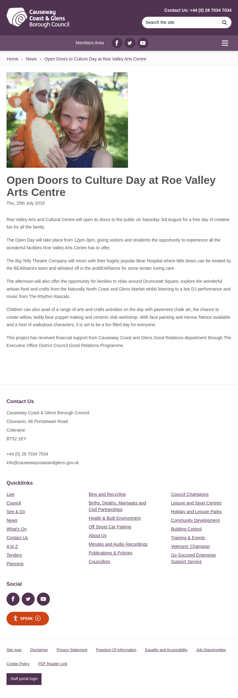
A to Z (12, 546)
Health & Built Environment (114, 518)
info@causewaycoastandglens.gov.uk (43, 462)
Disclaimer (39, 650)
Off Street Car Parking (110, 526)
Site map (14, 650)
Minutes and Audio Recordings (118, 544)
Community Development (195, 520)
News (31, 58)
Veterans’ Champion (190, 546)
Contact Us (17, 537)
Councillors (99, 561)
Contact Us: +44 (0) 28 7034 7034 (197, 10)
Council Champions (190, 494)
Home (12, 58)
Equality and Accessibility (166, 650)
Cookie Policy (18, 664)
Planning (15, 563)
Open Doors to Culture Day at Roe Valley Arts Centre (95, 58)
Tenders (14, 555)
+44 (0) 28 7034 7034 (27, 453)
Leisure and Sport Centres (196, 502)
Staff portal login (23, 679)
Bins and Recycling (107, 494)
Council (14, 502)
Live (11, 494)
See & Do (16, 511)
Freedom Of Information (116, 650)
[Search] (180, 22)
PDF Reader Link (52, 664)
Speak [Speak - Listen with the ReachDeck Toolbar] (27, 618)
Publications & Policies (110, 552)
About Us (98, 535)
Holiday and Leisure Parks (196, 511)
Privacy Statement (72, 650)
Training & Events (188, 537)
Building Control (186, 529)
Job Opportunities (211, 650)
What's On (17, 529)
